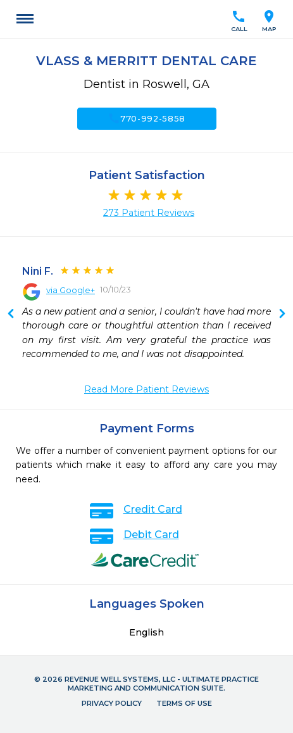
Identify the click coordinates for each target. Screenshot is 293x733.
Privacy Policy (112, 703)
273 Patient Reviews (148, 212)
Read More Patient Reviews (146, 389)
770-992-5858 (146, 118)
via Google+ (70, 290)
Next (11, 314)
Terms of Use (184, 703)
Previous (282, 314)
